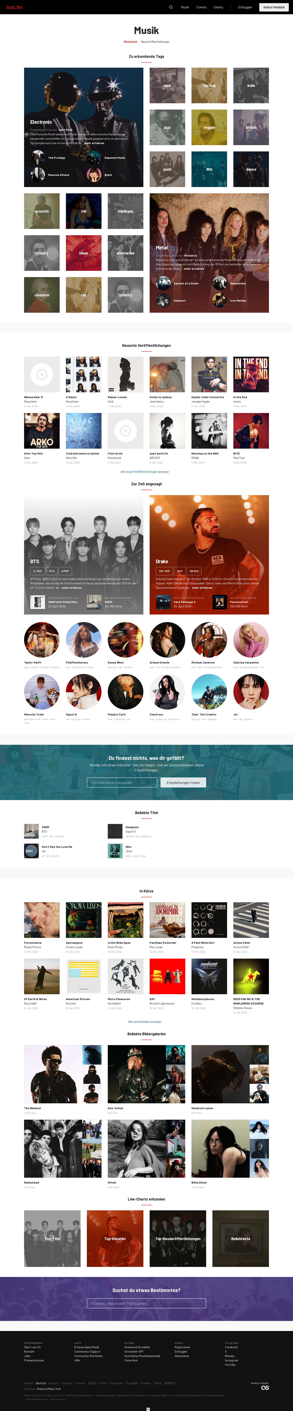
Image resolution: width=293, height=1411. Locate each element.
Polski (103, 1383)
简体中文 (170, 1383)
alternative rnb (32, 719)
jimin (128, 855)
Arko (27, 458)
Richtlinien (140, 1395)
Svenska (145, 1383)
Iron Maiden (238, 300)
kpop (65, 570)
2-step (89, 667)
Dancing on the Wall (204, 453)
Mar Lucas (156, 947)
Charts (218, 7)
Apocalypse (74, 942)
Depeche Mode (115, 157)
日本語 (92, 1383)
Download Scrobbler (137, 1347)
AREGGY (155, 458)
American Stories (78, 999)
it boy (143, 855)
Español (54, 1383)
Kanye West (116, 662)
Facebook (231, 1347)
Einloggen (245, 7)
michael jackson (213, 667)
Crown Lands (74, 947)
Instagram (231, 1360)
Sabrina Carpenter (246, 662)
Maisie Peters (32, 947)
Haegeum (132, 827)
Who (129, 846)
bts (51, 570)
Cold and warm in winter (82, 453)
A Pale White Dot (202, 942)
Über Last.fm (32, 1347)
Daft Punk (66, 130)
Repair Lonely (117, 397)
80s (200, 667)
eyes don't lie (159, 453)
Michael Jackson (203, 662)
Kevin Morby (115, 947)
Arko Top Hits (33, 453)
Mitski (112, 1182)
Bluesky (229, 1356)
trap (110, 719)
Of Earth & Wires (35, 999)
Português (116, 1383)
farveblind (114, 1003)
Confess (196, 1003)
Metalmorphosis (202, 999)
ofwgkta (212, 719)
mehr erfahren (94, 143)
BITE (236, 453)
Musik (185, 7)
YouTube (230, 1364)
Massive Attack (58, 175)
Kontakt (29, 1351)
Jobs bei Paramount (36, 1399)
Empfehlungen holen (183, 782)
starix (237, 401)
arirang (59, 836)
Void (110, 401)
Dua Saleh (30, 1003)
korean (86, 719)
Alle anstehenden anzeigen (144, 1021)
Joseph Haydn (200, 401)
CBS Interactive (33, 1395)
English (28, 1383)
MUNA (195, 458)
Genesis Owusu (242, 1008)
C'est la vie (115, 453)
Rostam (71, 1003)
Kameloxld (114, 458)
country (34, 667)
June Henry (156, 401)
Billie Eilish (199, 1182)
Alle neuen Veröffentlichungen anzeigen (145, 471)
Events (202, 7)
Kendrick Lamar (202, 1108)
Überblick (130, 41)
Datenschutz (125, 1395)
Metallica (190, 255)
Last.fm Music (57, 1399)
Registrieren (274, 7)
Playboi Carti (117, 714)
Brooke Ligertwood (162, 1003)
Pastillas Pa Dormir (163, 942)
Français (67, 1383)
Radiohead (31, 1182)
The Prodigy (56, 157)
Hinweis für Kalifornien (160, 1395)
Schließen (148, 1409)
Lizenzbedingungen (105, 1395)
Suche (171, 7)
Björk (108, 175)
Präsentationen (34, 1360)
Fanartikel (131, 1360)
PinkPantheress (77, 662)
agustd (130, 836)
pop (26, 667)
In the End (240, 397)
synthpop (161, 719)
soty (135, 855)
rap (179, 570)
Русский (131, 1383)
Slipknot (180, 300)
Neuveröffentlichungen (155, 41)
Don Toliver (115, 1108)
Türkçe (157, 1383)
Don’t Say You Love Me (57, 846)
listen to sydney (161, 397)
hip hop (128, 667)
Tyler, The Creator (203, 714)
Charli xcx (156, 714)
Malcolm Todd (34, 714)
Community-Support (87, 1351)
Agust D (71, 714)
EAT (152, 999)
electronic (78, 667)
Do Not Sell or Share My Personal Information (200, 1395)
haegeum (146, 836)
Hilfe (77, 1360)
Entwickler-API (134, 1351)
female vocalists (50, 667)
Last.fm (19, 7)
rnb (158, 667)
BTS (44, 831)
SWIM (108, 602)
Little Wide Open (119, 942)
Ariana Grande (159, 662)
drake (194, 570)
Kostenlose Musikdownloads (142, 1356)
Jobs (27, 1356)
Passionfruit (239, 602)
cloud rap (119, 719)
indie (45, 719)
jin (43, 855)
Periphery (197, 947)
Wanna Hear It (33, 397)
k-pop (37, 570)
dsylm (55, 855)
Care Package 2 (184, 602)
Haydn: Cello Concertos (207, 397)
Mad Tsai (238, 458)
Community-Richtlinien (88, 1356)
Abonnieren (182, 1356)
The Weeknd (32, 1108)
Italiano (80, 1383)
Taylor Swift (32, 662)
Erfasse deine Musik (86, 1347)
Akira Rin (71, 458)
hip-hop (164, 570)
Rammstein (238, 283)
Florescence (32, 942)
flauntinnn (30, 401)
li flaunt (71, 397)
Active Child (241, 942)
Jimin (129, 851)
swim (45, 836)
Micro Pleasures (119, 999)
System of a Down (186, 283)
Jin (235, 714)
